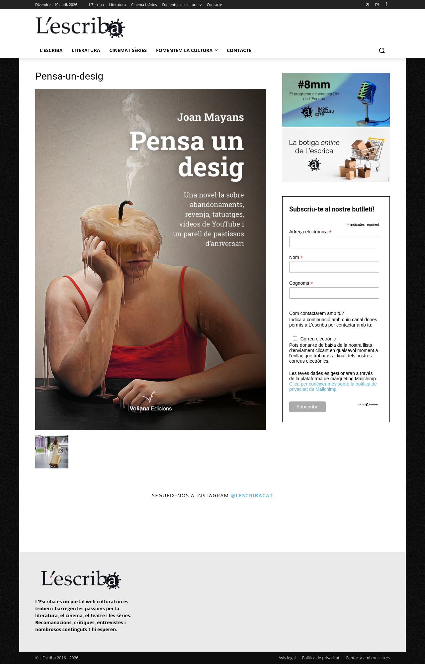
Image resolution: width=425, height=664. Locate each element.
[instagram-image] (42, 526)
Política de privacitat (320, 658)
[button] (382, 50)
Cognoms (301, 283)
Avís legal (287, 658)
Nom (296, 257)
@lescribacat (252, 495)
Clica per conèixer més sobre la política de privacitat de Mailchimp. (333, 386)
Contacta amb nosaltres (368, 658)
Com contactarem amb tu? (316, 313)
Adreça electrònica (310, 232)
